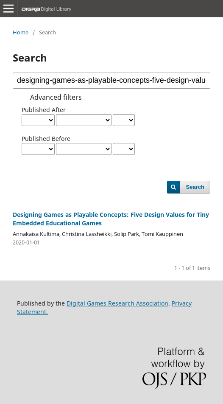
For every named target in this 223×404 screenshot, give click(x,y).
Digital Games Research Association (117, 303)
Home (20, 32)
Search (195, 187)
